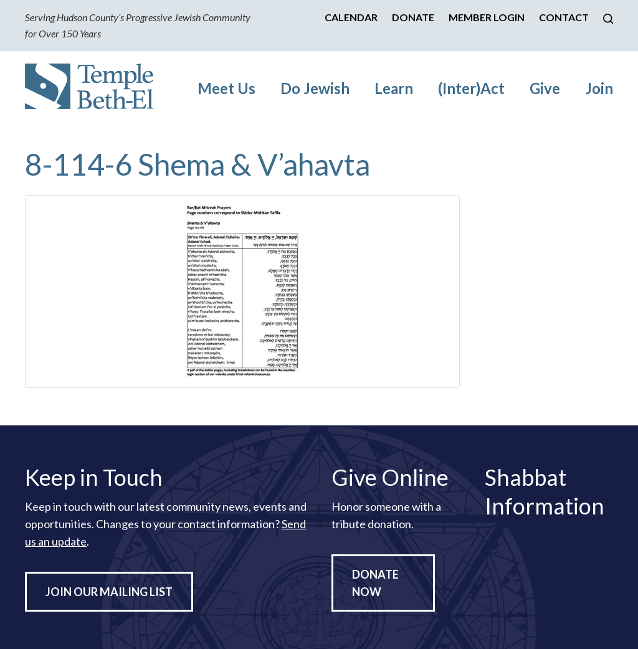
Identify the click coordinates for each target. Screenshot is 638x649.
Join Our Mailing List (109, 592)
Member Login (487, 17)
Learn (393, 88)
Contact (564, 17)
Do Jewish (315, 88)
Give (545, 88)
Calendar (351, 17)
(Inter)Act (471, 88)
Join (599, 88)
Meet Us (226, 88)
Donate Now (375, 583)
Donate (413, 17)
